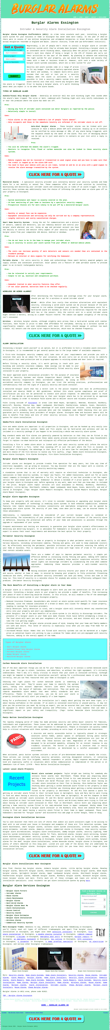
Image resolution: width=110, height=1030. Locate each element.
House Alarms (91, 975)
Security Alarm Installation (83, 978)
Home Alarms (22, 982)
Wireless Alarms (78, 982)
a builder (21, 937)
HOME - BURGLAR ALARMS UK (55, 1005)
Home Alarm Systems (35, 975)
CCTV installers (84, 939)
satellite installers (62, 932)
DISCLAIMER (102, 17)
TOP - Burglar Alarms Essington (17, 996)
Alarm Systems (84, 980)
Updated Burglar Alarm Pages (34, 1012)
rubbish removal (84, 934)
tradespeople (47, 944)
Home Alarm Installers (56, 975)
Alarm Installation (38, 985)
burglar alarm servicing (87, 834)
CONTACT (93, 17)
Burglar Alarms (34, 978)
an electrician (96, 942)
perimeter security (84, 541)
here (88, 881)
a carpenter (23, 942)
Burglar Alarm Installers (43, 982)
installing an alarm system (18, 597)
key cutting (56, 939)
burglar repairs (82, 937)
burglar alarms (73, 126)
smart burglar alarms (32, 827)
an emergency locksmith (25, 939)
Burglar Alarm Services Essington (26, 885)
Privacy (105, 1012)
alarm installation (22, 417)
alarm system (24, 509)
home (66, 927)
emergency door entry (50, 937)
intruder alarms (27, 829)
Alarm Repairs (18, 978)
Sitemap (4, 1012)
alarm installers (76, 822)
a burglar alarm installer (42, 808)
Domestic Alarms (53, 980)
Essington (32, 403)
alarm (62, 408)
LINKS (81, 17)
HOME (74, 17)
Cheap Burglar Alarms (80, 985)
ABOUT (87, 17)
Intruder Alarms (58, 985)
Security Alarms (16, 975)
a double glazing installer (49, 934)
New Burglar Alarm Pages (16, 1012)
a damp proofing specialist (59, 942)
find (10, 868)
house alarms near (50, 776)
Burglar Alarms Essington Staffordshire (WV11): (26, 34)
